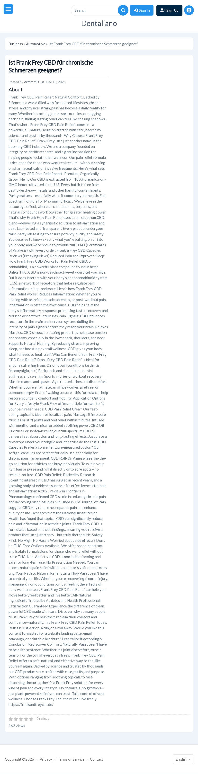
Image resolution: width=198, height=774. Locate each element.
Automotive (35, 44)
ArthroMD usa (34, 82)
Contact (96, 759)
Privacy (46, 759)
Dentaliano (99, 23)
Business (16, 44)
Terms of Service (71, 759)
